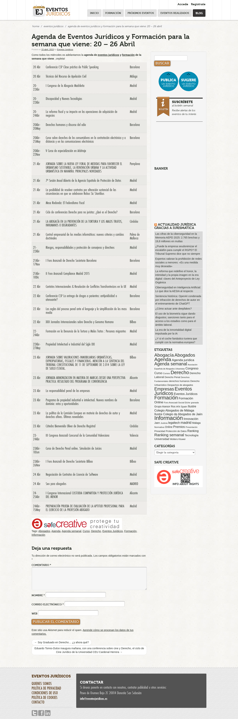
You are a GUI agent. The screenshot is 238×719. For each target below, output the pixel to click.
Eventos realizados (174, 13)
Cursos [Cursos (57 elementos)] (166, 373)
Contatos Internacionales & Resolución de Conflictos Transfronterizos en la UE (86, 286)
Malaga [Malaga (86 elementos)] (196, 422)
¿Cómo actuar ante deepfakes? (173, 308)
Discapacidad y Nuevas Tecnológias (64, 98)
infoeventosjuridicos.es (93, 698)
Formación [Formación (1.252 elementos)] (166, 398)
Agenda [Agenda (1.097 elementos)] (162, 359)
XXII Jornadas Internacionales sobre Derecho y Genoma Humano (80, 322)
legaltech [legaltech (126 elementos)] (174, 422)
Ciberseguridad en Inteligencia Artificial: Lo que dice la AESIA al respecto (178, 289)
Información (38, 534)
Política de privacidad (46, 688)
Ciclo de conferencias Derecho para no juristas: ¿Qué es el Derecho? (82, 212)
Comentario (41, 564)
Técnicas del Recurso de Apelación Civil (66, 76)
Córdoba (134, 221)
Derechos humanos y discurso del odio (66, 124)
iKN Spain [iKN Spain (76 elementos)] (181, 406)
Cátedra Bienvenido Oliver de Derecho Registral (70, 426)
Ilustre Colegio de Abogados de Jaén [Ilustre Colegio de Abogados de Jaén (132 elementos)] (178, 414)
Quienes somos (42, 683)
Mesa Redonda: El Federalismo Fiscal (65, 203)
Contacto (38, 702)
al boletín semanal (180, 107)
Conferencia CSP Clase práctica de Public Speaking (72, 67)
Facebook (41, 713)
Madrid (133, 85)
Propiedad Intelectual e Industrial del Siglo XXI (70, 344)
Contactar (91, 682)
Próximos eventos (141, 13)
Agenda (56, 531)
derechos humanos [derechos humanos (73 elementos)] (179, 381)
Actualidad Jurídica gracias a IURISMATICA (175, 226)
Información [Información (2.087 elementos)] (168, 418)
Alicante (134, 377)
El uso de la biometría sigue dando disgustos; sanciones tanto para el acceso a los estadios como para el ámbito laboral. (175, 319)
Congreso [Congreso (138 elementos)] (191, 368)
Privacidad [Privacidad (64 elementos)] (159, 431)
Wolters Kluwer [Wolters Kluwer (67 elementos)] (178, 439)
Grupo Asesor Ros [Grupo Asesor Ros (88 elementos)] (165, 406)
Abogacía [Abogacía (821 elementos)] (164, 355)
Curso (86, 531)
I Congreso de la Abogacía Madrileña (65, 85)
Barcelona (135, 67)
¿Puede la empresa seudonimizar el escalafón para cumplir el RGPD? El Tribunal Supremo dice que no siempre (177, 250)
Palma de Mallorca (135, 236)
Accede (183, 4)
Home (35, 26)
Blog (199, 13)
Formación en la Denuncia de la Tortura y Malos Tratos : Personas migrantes (86, 331)
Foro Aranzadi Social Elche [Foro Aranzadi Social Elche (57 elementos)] (177, 402)
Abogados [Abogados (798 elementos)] (184, 355)
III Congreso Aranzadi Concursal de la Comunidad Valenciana (77, 435)
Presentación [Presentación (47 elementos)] (191, 427)
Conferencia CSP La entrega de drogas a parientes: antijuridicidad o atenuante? (81, 297)
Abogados (44, 531)
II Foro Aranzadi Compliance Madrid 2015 (68, 273)
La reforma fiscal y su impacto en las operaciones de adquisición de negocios (81, 113)
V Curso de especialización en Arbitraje (66, 151)
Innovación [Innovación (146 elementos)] (191, 418)
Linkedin (48, 713)
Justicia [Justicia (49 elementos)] (164, 423)
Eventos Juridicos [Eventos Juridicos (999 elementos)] (173, 391)
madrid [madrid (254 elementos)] (186, 423)
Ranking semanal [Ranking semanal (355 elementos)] (169, 435)
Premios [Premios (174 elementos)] (179, 427)
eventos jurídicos (108, 54)
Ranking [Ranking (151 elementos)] (193, 431)
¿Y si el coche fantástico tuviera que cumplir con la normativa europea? (176, 340)
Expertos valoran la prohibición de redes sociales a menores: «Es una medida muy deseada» (178, 262)
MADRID (134, 484)
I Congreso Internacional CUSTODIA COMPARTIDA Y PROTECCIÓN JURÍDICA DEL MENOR (84, 495)
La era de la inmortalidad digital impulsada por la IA (173, 331)
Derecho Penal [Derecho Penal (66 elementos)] (172, 377)
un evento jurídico (168, 82)
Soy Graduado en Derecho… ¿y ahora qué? (61, 642)
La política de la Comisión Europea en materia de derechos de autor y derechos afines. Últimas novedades (83, 415)
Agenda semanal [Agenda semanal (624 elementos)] (170, 363)
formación (128, 54)
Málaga (133, 76)
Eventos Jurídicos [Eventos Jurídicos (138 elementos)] (185, 393)
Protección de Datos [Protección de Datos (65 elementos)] (176, 431)
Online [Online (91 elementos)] (169, 426)
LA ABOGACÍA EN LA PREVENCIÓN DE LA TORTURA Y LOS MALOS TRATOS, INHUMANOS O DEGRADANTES (84, 223)
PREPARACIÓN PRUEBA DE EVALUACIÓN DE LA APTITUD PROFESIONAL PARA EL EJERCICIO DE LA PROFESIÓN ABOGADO (85, 508)
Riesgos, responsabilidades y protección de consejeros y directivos (80, 247)
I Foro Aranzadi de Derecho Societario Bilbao (69, 461)
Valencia (134, 435)
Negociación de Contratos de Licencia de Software (72, 474)
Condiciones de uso (45, 693)
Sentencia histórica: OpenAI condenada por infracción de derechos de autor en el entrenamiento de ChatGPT (178, 300)
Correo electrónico (48, 604)
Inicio (94, 13)
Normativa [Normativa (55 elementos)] (159, 427)
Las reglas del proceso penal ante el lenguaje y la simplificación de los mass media (86, 310)
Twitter (35, 713)
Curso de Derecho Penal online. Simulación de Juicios (74, 448)
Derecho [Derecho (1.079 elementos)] (180, 372)
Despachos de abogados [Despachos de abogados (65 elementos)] (180, 385)
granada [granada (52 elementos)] (195, 402)
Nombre (38, 595)
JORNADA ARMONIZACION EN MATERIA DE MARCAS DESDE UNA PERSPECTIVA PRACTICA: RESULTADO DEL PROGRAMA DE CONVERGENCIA (85, 379)
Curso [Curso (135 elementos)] (158, 373)
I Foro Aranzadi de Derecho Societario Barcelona (71, 260)
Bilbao (133, 322)
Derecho (96, 531)
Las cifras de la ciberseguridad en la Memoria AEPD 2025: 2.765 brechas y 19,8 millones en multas (177, 237)
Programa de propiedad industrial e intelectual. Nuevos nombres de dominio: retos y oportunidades (81, 402)
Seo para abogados (56, 484)
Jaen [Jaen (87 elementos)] (157, 422)
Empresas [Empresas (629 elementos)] (164, 389)
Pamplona (135, 164)
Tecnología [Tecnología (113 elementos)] (191, 435)
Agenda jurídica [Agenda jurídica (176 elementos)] (183, 360)
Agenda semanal (71, 531)
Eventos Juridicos (65, 49)
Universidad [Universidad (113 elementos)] (161, 439)
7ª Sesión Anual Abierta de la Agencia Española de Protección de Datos (83, 180)
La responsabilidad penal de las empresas (68, 391)
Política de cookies (44, 697)
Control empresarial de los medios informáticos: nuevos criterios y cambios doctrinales (85, 236)
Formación (113, 13)
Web (34, 613)
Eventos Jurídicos (53, 26)
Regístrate (198, 4)
